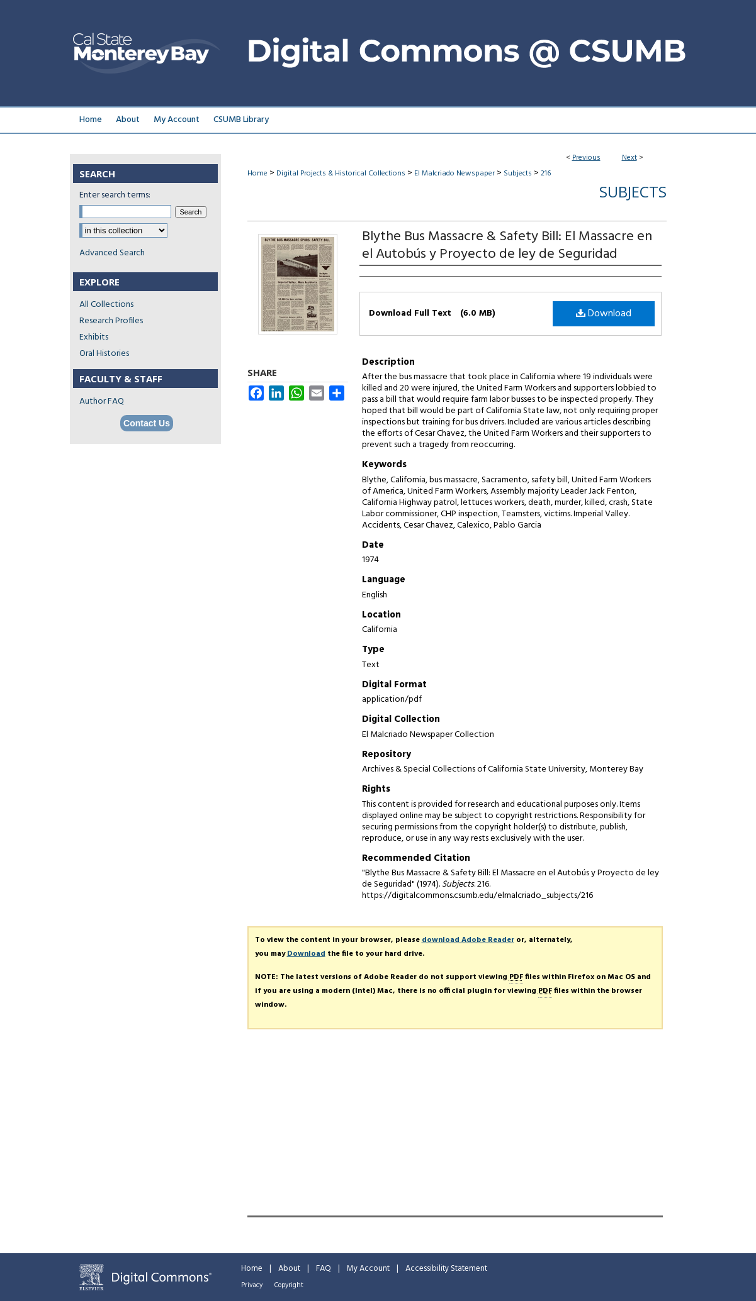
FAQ (323, 1268)
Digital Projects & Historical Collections (340, 173)
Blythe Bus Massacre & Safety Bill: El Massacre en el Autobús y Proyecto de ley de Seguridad (507, 245)
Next (629, 158)
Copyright (288, 1285)
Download (603, 314)
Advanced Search (112, 253)
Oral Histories (104, 353)
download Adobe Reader (468, 940)
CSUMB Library (241, 120)
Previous (586, 158)
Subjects (518, 173)
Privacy (251, 1285)
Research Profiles (111, 321)
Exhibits (93, 337)
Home (257, 173)
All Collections (106, 304)
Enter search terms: (114, 195)
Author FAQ (101, 401)
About (289, 1268)
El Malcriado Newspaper (454, 173)
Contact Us (146, 423)
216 (546, 173)
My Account (368, 1268)
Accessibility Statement (446, 1268)
